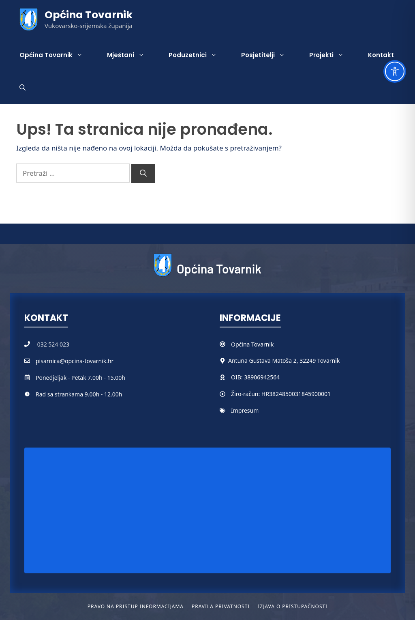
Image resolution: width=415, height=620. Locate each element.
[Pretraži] (143, 173)
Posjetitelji (269, 55)
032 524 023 (53, 344)
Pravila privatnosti (221, 606)
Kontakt (381, 55)
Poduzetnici (199, 55)
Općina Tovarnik (89, 15)
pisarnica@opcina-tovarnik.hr (74, 361)
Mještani (131, 55)
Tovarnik (262, 344)
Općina (241, 344)
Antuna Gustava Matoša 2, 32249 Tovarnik (284, 360)
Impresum (245, 410)
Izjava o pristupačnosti (292, 606)
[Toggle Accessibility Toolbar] (394, 71)
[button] (22, 87)
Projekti (332, 55)
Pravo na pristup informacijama (136, 606)
